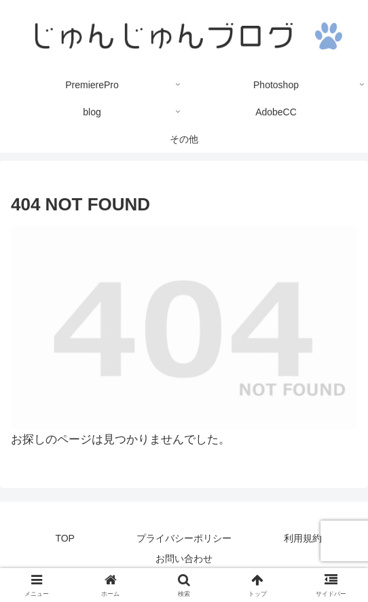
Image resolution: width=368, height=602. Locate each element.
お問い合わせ (184, 558)
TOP (65, 538)
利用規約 (303, 538)
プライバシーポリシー (184, 538)
